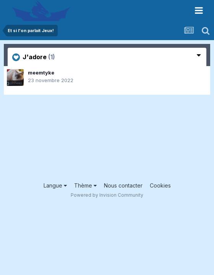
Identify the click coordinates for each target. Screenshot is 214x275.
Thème (85, 185)
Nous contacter (123, 185)
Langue (55, 185)
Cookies (160, 185)
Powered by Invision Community (107, 195)
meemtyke (41, 73)
